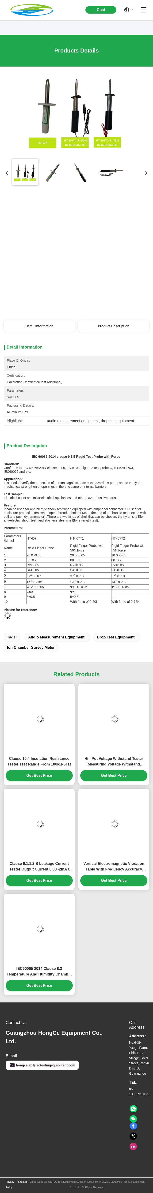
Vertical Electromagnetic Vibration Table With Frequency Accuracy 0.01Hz (113, 867)
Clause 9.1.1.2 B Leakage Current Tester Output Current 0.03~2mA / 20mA (39, 867)
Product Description (113, 326)
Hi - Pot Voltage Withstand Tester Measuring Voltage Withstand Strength (113, 762)
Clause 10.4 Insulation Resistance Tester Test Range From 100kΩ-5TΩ (39, 761)
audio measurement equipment (56, 637)
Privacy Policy (10, 1184)
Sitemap (22, 1181)
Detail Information (39, 326)
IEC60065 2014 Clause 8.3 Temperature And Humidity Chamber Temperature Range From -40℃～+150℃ (39, 972)
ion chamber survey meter (31, 647)
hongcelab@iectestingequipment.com (42, 1065)
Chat (101, 10)
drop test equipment (116, 637)
